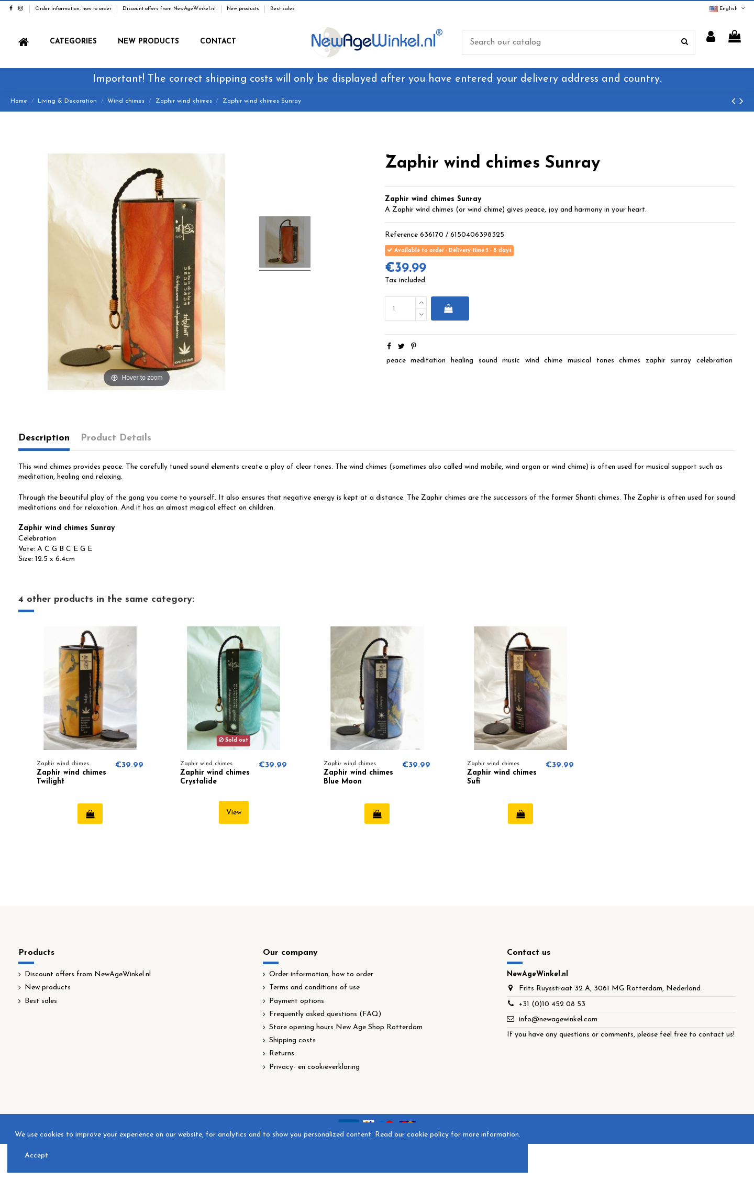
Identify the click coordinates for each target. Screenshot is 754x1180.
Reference (401, 235)
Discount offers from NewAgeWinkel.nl (170, 9)
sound (488, 361)
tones (605, 361)
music (511, 361)
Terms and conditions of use (314, 987)
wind (532, 361)
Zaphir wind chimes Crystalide (215, 777)
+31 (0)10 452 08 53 (552, 1004)
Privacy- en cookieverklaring (314, 1067)
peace (396, 361)
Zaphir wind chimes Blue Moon (358, 777)
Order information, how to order (74, 9)
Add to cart (447, 308)
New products (244, 9)
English (727, 9)
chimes (629, 361)
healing (462, 361)
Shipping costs (292, 1040)
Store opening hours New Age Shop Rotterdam (346, 1027)
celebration (714, 361)
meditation (428, 361)
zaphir (656, 361)
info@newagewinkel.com (558, 1019)
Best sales (282, 9)
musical (579, 361)
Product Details (116, 438)
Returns (281, 1053)
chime (553, 361)
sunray (680, 361)
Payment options (296, 1001)
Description (44, 438)
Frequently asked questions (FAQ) (325, 1014)
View (233, 813)
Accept (36, 1156)
